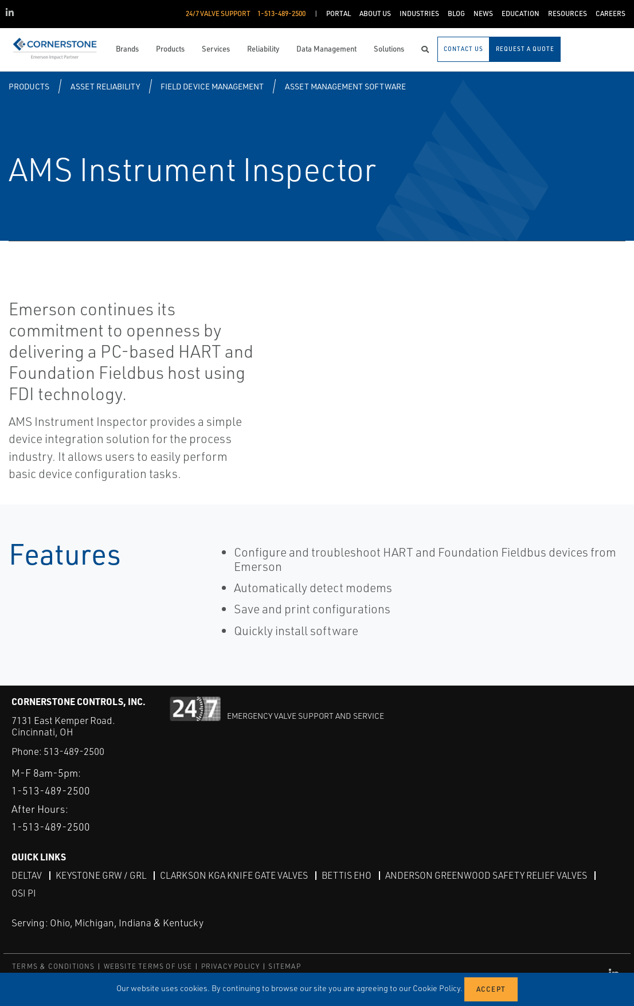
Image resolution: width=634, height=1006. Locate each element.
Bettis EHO (346, 874)
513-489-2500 (74, 751)
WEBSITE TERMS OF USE (148, 965)
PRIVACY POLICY (230, 965)
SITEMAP (284, 965)
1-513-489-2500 (50, 790)
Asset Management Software (345, 86)
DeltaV (26, 874)
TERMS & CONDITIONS (53, 965)
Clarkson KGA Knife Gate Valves (234, 874)
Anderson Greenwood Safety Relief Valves (486, 874)
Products (29, 86)
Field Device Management (212, 86)
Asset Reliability (105, 86)
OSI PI (23, 892)
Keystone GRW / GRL (101, 874)
